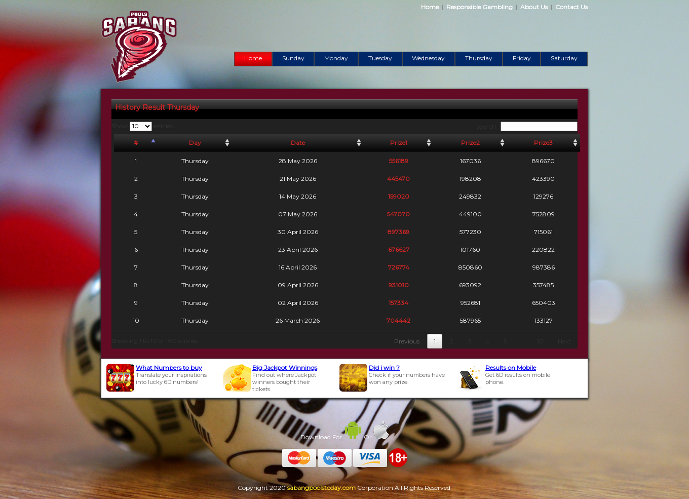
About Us (534, 7)
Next (564, 341)
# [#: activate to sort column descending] (136, 142)
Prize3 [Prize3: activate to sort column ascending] (543, 142)
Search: (527, 126)
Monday (336, 58)
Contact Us (571, 7)
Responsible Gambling (479, 7)
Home (430, 7)
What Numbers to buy (169, 367)
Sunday (293, 58)
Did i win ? (384, 367)
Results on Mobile (510, 367)
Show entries (142, 126)
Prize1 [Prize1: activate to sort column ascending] (398, 142)
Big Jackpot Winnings (284, 367)
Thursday (478, 58)
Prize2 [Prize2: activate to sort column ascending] (470, 142)
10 (540, 341)
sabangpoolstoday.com (321, 487)
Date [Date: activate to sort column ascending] (298, 142)
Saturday (564, 58)
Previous (406, 341)
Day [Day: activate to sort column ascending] (195, 142)
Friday (522, 58)
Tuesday (380, 58)
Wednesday (428, 58)
